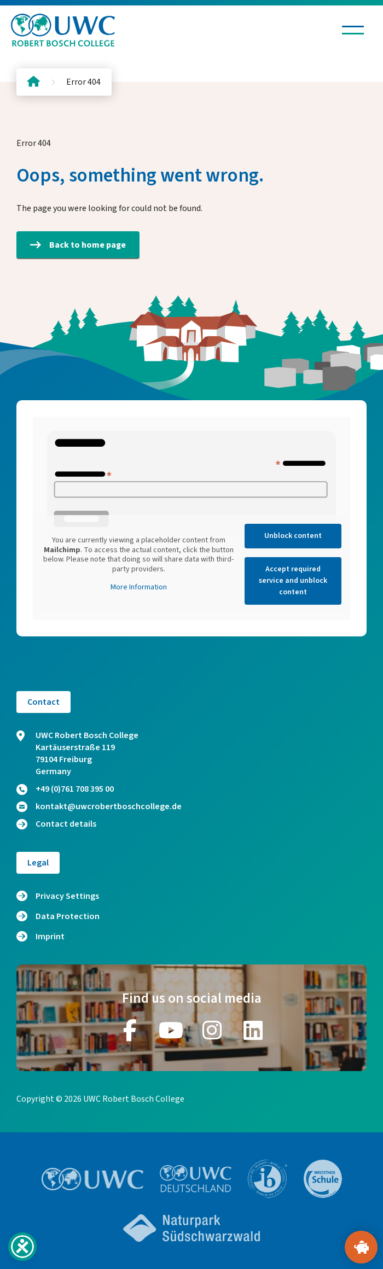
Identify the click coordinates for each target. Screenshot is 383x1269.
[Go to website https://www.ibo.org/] (267, 1178)
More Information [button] (139, 588)
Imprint (50, 937)
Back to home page (78, 245)
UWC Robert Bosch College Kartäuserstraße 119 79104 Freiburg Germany (77, 753)
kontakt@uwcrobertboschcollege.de (99, 806)
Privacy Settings (67, 896)
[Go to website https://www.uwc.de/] (196, 1179)
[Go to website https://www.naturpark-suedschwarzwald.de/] (191, 1228)
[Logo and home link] (63, 30)
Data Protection (68, 916)
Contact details (56, 824)
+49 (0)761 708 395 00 (65, 789)
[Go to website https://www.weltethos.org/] (322, 1178)
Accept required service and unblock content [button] (293, 581)
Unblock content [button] (293, 535)
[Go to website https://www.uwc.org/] (92, 1179)
